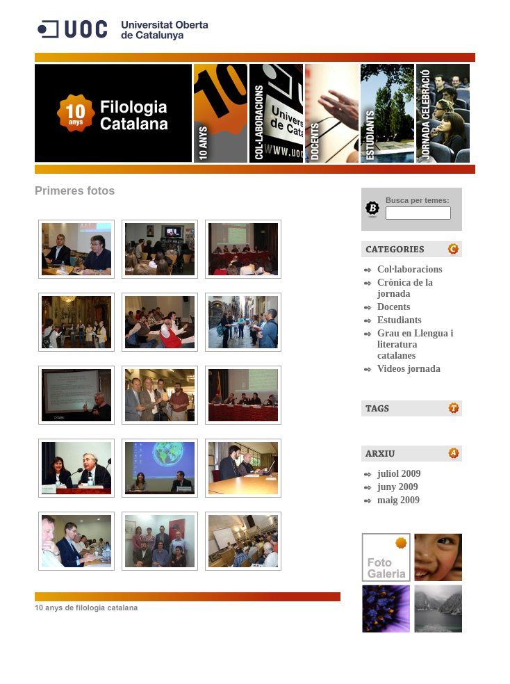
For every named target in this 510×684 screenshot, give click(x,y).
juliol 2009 (399, 474)
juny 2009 (397, 487)
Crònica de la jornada (405, 288)
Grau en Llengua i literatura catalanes (415, 344)
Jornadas (442, 113)
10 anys (219, 113)
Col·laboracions (275, 113)
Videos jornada (409, 369)
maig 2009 (398, 500)
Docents (331, 113)
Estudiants (386, 113)
